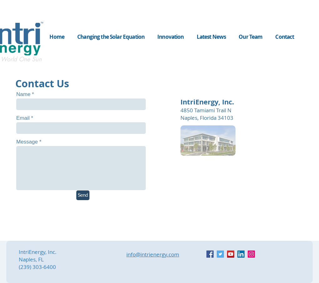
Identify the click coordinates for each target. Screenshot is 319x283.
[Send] (82, 195)
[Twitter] (220, 254)
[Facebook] (210, 254)
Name (23, 94)
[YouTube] (230, 254)
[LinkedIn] (241, 254)
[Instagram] (251, 254)
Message (27, 141)
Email (23, 118)
